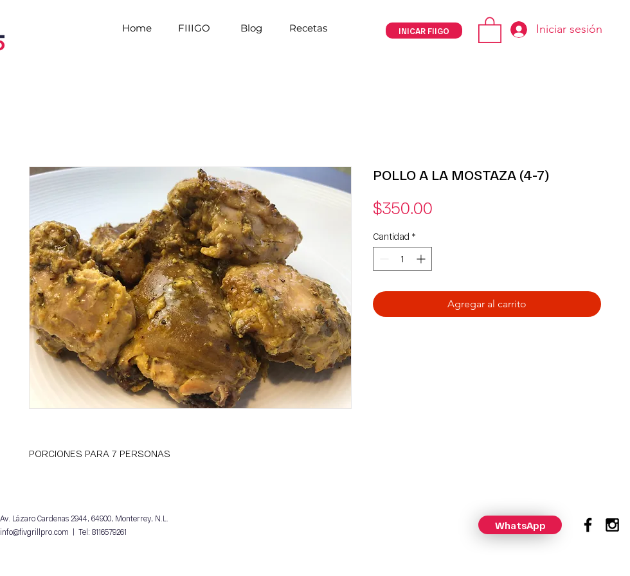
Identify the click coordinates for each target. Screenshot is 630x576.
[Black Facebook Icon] (588, 525)
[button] (489, 29)
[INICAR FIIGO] (424, 30)
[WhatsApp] (520, 525)
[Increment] (422, 259)
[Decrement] (383, 259)
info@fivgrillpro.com (34, 531)
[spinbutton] (402, 259)
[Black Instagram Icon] (612, 525)
